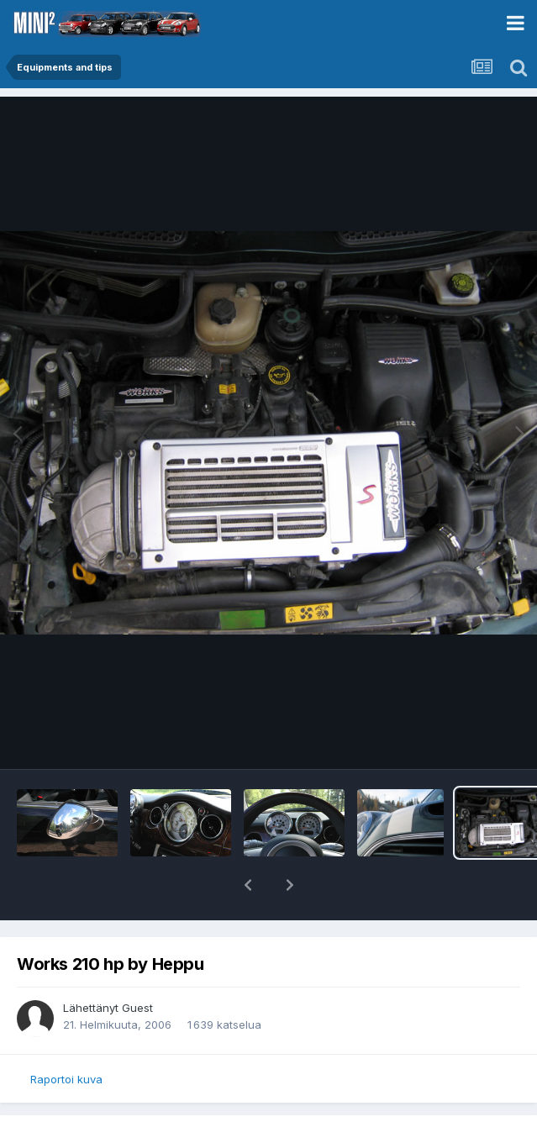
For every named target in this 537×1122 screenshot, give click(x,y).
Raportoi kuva (66, 1079)
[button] (247, 885)
